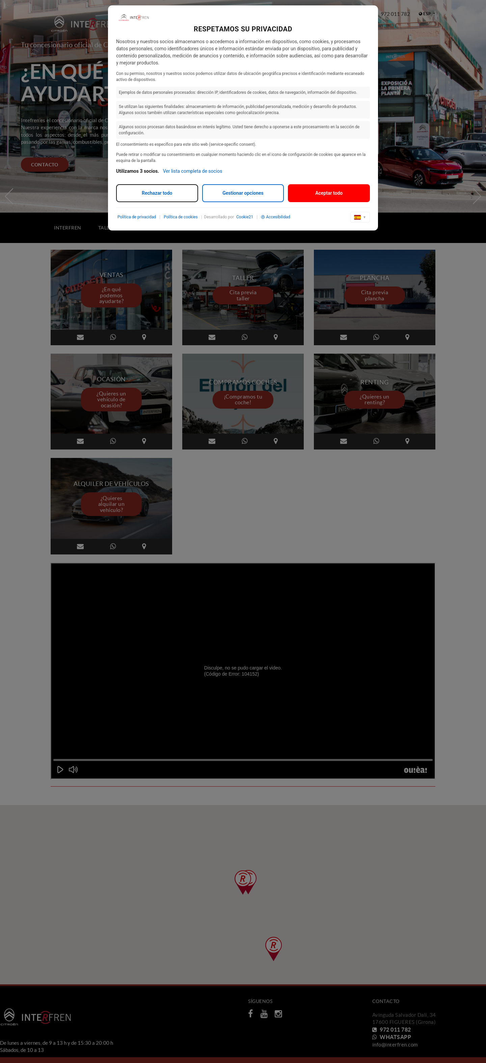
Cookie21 (244, 217)
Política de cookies (181, 217)
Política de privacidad (136, 217)
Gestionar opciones (243, 193)
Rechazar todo (157, 193)
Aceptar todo (329, 193)
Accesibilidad (275, 217)
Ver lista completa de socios (192, 171)
